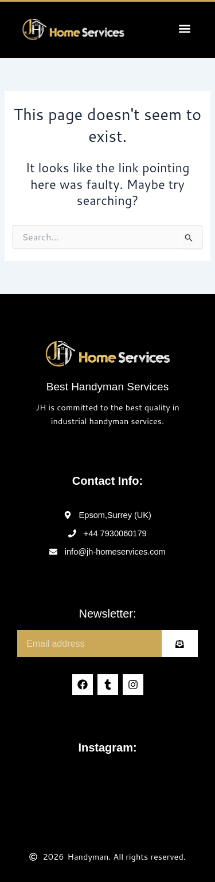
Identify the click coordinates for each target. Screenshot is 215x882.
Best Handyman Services (107, 387)
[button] (184, 28)
